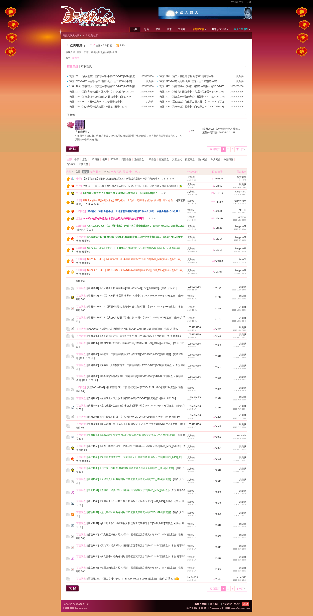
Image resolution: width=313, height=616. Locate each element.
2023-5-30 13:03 (239, 195)
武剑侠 (75, 58)
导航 (146, 29)
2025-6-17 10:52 (239, 461)
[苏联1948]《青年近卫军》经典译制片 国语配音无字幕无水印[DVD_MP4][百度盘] (130, 501)
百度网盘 (190, 159)
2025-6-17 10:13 (239, 538)
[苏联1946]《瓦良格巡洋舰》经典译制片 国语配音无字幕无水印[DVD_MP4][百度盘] (131, 534)
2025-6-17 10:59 (239, 449)
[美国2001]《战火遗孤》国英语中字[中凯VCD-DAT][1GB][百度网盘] (123, 288)
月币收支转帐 (219, 29)
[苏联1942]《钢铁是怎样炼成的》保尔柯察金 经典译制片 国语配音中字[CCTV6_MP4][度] (134, 457)
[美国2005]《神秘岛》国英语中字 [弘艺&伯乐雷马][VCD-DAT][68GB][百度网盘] (129, 354)
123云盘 (151, 159)
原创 (84, 159)
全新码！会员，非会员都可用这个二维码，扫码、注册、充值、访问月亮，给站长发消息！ (130, 185)
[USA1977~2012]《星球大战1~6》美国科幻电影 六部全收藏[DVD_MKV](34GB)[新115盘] (134, 259)
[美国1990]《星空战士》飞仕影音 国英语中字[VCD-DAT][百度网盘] (122, 398)
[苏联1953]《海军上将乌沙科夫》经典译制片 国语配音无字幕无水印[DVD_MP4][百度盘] (134, 446)
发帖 (73, 149)
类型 (68, 171)
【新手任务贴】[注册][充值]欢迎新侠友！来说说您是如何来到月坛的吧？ (121, 178)
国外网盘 (202, 159)
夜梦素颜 (241, 177)
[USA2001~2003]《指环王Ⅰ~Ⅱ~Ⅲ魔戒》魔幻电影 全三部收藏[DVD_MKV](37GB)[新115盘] (134, 248)
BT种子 (114, 159)
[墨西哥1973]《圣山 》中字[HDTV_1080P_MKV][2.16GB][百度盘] (122, 578)
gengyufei (241, 435)
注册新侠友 (237, 2)
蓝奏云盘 (164, 159)
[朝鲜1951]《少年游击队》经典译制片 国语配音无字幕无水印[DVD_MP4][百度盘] (130, 523)
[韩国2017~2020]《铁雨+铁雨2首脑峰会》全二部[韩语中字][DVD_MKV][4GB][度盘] (131, 306)
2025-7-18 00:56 (239, 400)
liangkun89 (240, 226)
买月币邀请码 (241, 29)
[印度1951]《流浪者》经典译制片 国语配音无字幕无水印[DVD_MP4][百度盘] (128, 490)
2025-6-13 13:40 (239, 580)
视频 (104, 159)
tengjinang (240, 191)
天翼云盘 (83, 164)
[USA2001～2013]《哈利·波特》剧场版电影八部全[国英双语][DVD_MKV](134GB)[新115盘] (135, 270)
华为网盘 (215, 159)
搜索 (169, 29)
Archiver (227, 604)
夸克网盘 (228, 159)
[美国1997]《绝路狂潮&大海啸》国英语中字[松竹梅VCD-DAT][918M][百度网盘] (129, 343)
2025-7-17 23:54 (239, 409)
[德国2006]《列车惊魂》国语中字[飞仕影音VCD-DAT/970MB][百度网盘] (125, 416)
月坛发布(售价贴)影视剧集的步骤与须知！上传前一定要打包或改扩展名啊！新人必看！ (129, 200)
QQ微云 (71, 164)
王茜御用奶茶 (209, 132)
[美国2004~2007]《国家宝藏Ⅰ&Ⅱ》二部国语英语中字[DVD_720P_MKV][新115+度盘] (131, 387)
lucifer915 (192, 577)
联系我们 (215, 604)
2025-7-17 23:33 (239, 418)
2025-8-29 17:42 (239, 380)
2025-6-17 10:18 (239, 527)
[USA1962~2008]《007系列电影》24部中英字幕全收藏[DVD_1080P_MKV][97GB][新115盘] (136, 225)
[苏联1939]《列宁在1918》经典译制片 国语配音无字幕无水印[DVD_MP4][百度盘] (130, 468)
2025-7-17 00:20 (239, 427)
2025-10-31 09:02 (239, 299)
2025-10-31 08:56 (239, 310)
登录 (248, 2)
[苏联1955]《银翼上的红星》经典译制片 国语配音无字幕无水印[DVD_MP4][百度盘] (131, 567)
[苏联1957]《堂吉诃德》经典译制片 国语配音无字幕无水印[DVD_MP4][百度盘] (129, 512)
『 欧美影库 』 (82, 131)
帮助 (158, 29)
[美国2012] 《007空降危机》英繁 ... (221, 128)
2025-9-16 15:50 (239, 369)
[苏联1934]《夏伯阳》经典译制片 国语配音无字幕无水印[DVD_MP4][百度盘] (128, 545)
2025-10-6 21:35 (239, 330)
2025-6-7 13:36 (240, 273)
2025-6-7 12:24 (240, 251)
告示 (76, 159)
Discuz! (80, 604)
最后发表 (241, 171)
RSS (122, 45)
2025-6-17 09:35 (239, 560)
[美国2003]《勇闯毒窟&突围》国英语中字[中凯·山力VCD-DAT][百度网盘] (125, 336)
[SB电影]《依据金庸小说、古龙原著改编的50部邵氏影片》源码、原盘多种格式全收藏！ (133, 211)
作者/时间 (192, 171)
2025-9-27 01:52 (239, 337)
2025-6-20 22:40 (239, 438)
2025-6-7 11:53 (240, 240)
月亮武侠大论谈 (71, 35)
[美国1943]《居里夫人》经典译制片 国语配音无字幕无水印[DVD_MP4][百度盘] (129, 479)
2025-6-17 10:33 (239, 482)
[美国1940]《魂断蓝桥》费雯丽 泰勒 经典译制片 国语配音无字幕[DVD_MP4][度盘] (131, 435)
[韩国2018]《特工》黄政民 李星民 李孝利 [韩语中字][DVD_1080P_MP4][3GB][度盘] (131, 295)
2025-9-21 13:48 (239, 358)
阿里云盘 (126, 159)
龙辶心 (242, 210)
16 (103, 204)
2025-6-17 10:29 (239, 494)
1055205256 (147, 76)
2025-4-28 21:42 (239, 187)
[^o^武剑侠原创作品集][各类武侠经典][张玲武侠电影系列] (113, 218)
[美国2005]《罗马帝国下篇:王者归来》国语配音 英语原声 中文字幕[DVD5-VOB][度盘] (132, 424)
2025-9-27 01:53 (239, 347)
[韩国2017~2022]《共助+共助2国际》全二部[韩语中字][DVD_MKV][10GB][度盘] (129, 317)
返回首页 (215, 149)
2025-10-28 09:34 (239, 204)
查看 (220, 171)
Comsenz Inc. (81, 608)
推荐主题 (72, 66)
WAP (237, 604)
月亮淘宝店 (198, 29)
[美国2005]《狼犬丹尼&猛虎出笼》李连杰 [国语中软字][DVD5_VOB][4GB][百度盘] (130, 405)
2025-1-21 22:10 (239, 262)
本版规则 (86, 66)
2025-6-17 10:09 (239, 549)
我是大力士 (240, 200)
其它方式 (177, 159)
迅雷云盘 (139, 159)
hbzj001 (242, 259)
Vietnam (242, 217)
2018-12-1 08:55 (239, 220)
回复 (214, 171)
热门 (137, 171)
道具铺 (181, 29)
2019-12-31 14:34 (239, 213)
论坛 (135, 29)
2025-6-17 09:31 (239, 571)
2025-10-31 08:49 (239, 321)
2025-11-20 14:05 (239, 290)
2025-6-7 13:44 (240, 229)
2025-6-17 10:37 (239, 471)
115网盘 (94, 159)
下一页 (240, 149)
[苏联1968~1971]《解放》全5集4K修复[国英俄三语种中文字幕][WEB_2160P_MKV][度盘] (135, 237)
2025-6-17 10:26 (239, 505)
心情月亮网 (201, 604)
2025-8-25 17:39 (239, 391)
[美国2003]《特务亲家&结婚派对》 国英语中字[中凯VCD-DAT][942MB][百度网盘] (130, 376)
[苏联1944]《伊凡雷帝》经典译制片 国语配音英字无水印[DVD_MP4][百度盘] (128, 556)
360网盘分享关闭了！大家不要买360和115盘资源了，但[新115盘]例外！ (121, 193)
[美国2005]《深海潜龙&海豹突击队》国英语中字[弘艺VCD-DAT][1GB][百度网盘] (129, 365)
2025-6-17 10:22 (239, 516)
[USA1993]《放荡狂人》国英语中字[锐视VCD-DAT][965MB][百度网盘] (124, 328)
